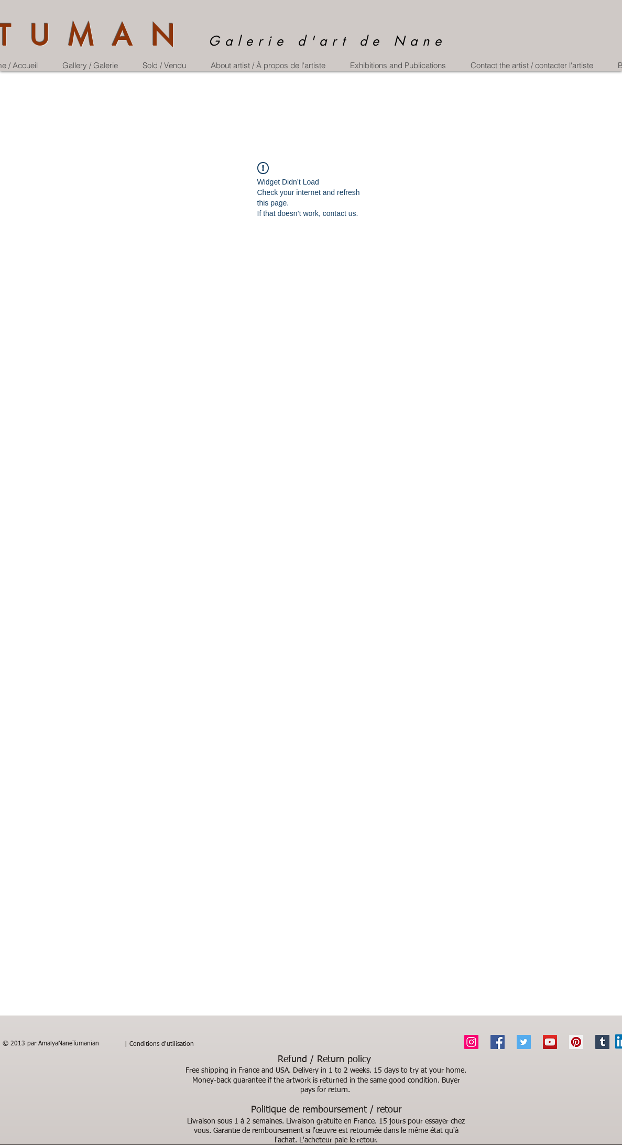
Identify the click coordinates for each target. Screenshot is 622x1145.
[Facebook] (497, 1042)
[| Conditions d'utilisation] (159, 1045)
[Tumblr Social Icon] (602, 1042)
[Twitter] (524, 1042)
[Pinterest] (576, 1042)
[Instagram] (471, 1042)
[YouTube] (550, 1042)
